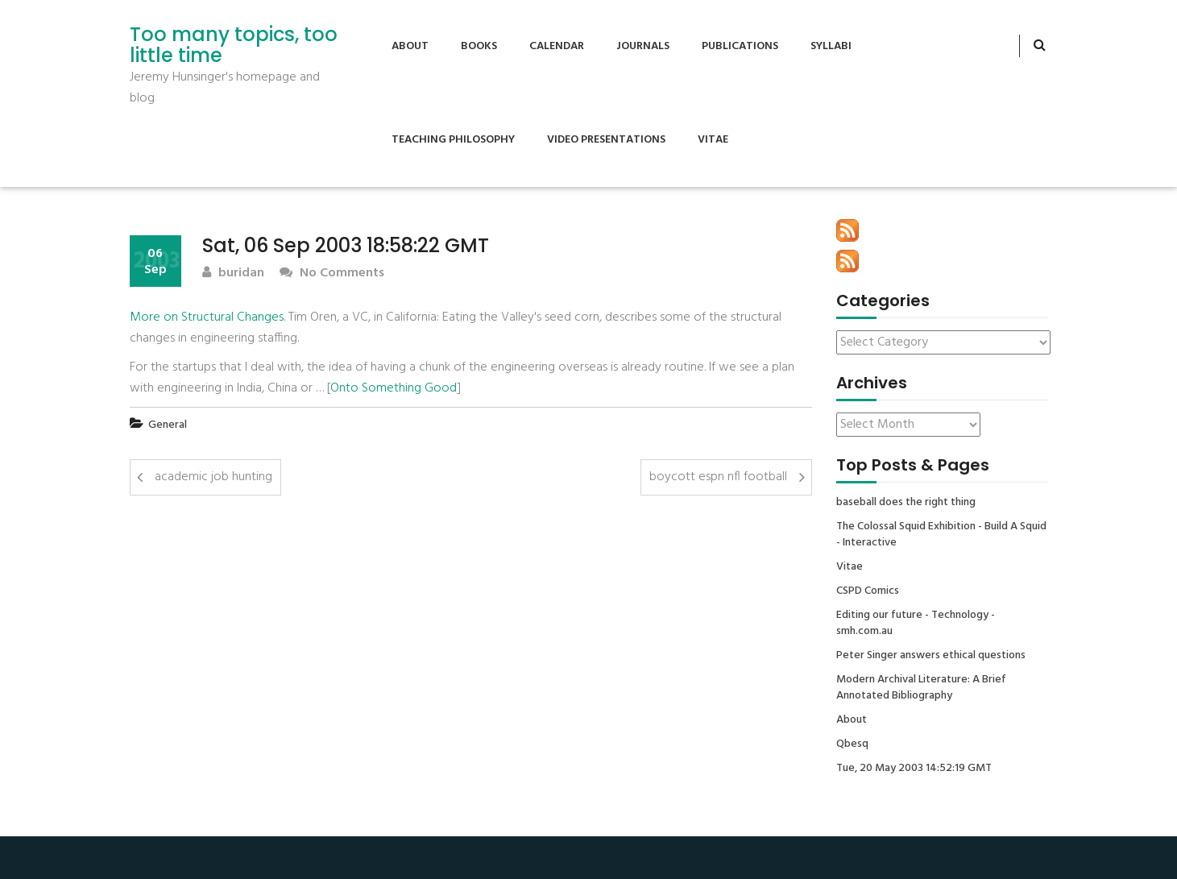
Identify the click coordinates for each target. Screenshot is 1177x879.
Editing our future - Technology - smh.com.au (915, 623)
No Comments (332, 273)
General (167, 425)
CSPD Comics (867, 591)
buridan (233, 273)
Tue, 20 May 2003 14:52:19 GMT (914, 769)
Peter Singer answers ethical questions (931, 656)
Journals (642, 46)
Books (479, 46)
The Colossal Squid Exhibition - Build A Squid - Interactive (941, 535)
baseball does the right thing (906, 503)
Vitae (713, 140)
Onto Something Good (393, 388)
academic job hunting (213, 476)
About (410, 46)
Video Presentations (606, 140)
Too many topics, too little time (234, 45)
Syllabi (831, 46)
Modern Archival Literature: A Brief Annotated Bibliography (921, 688)
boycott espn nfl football (718, 476)
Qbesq (852, 744)
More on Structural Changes (207, 317)
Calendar (556, 46)
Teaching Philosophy (453, 140)
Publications (740, 46)
